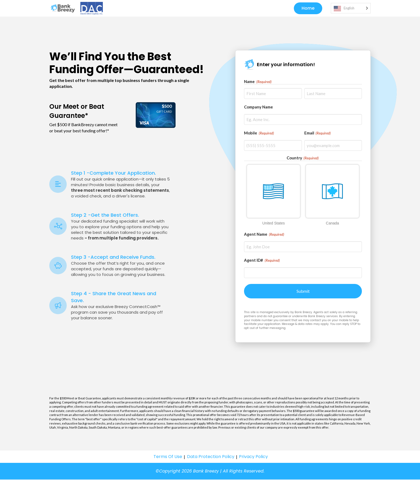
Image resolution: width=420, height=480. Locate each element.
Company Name (258, 107)
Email (317, 134)
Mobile (259, 134)
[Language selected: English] (351, 8)
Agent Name (264, 235)
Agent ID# (262, 261)
